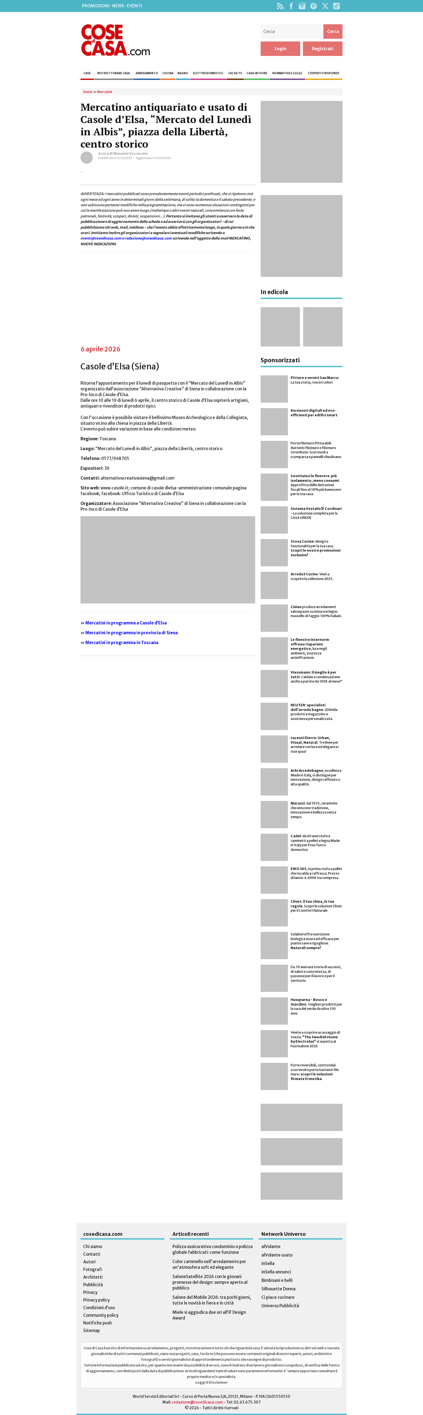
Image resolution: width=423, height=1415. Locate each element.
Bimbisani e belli (277, 1280)
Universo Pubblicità (280, 1305)
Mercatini (104, 92)
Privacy (90, 1292)
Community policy (100, 1315)
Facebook (291, 6)
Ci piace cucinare (277, 1297)
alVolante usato (277, 1255)
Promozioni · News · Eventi (112, 6)
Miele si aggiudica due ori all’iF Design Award (209, 1315)
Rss (280, 6)
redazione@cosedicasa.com (148, 238)
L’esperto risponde (323, 73)
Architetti (93, 1277)
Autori (89, 1261)
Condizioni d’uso (99, 1307)
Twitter (325, 6)
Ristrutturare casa (113, 73)
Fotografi (92, 1269)
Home (88, 92)
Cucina (168, 73)
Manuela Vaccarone (130, 153)
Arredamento (147, 73)
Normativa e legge (287, 73)
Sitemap (91, 1330)
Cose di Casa (115, 40)
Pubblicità (93, 1284)
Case (87, 73)
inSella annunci (276, 1272)
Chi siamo (92, 1246)
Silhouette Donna (278, 1288)
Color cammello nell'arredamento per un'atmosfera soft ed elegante (209, 1264)
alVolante (271, 1246)
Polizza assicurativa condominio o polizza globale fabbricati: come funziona (212, 1249)
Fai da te (235, 73)
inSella (268, 1263)
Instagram (302, 6)
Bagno (182, 73)
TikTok (336, 6)
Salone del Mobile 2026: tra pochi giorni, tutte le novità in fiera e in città (211, 1300)
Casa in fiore (257, 73)
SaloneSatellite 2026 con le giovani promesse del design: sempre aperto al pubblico (210, 1282)
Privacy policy (96, 1300)
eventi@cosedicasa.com (101, 238)
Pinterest (313, 6)
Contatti (91, 1254)
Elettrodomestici (208, 73)
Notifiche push (97, 1323)
